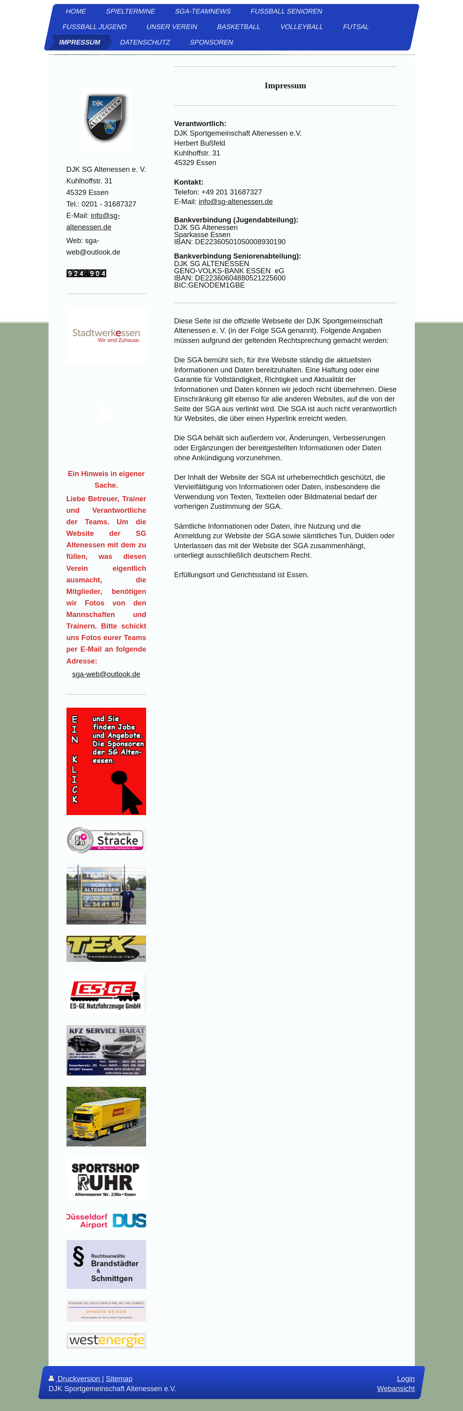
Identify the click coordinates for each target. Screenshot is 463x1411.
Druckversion (75, 1379)
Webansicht (396, 1389)
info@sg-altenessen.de (236, 202)
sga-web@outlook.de (106, 674)
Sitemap (119, 1379)
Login (406, 1379)
